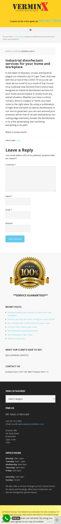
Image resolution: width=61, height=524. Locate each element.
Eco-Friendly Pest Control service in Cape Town (29, 323)
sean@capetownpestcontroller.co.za (27, 424)
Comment (10, 164)
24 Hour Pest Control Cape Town (22, 327)
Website (9, 223)
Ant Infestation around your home (23, 330)
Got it (50, 521)
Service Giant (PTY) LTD (11, 515)
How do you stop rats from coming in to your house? (31, 319)
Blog (18, 140)
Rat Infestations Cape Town (20, 334)
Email (8, 210)
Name (9, 196)
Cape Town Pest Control (30, 7)
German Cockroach (16, 338)
